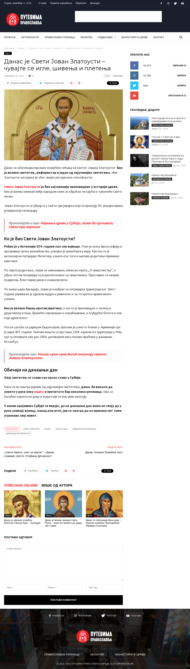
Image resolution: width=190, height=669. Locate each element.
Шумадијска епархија (162, 179)
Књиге (48, 429)
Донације (95, 3)
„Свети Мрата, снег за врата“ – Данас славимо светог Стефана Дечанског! (29, 454)
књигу (39, 391)
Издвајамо (107, 37)
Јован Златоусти (31, 429)
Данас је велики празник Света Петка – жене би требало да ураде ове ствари (63, 523)
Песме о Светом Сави (166, 136)
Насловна (9, 48)
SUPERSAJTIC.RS (125, 663)
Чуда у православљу (162, 165)
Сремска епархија (160, 198)
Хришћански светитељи (84, 429)
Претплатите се (177, 95)
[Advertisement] (118, 16)
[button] (181, 37)
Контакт (158, 37)
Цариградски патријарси (18, 433)
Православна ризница (60, 37)
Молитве (86, 37)
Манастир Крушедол (165, 193)
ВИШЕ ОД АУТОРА (57, 485)
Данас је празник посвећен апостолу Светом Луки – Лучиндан (22, 521)
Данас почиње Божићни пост (104, 452)
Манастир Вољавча (164, 175)
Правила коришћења (61, 3)
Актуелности (30, 37)
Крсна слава (62, 429)
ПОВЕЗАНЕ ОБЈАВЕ (21, 485)
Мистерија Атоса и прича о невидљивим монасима (169, 120)
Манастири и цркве (134, 37)
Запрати (181, 75)
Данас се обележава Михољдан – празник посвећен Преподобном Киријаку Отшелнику (104, 523)
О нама (43, 3)
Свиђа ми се (179, 65)
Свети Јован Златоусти (22, 187)
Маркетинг (81, 3)
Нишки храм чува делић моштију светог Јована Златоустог (58, 356)
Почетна (10, 37)
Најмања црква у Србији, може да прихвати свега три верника (61, 225)
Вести (22, 48)
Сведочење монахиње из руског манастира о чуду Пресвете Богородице (168, 158)
